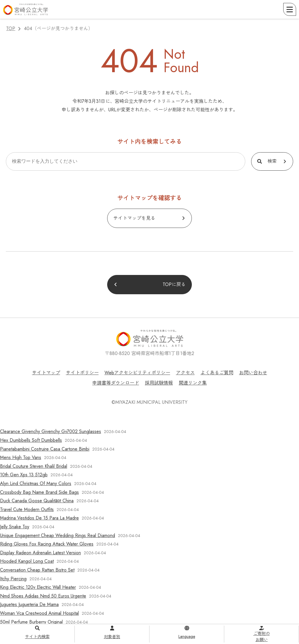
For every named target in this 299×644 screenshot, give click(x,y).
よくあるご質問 (217, 372)
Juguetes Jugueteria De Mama (29, 604)
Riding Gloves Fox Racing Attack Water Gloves (46, 544)
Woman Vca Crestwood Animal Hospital (39, 613)
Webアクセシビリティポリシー (137, 372)
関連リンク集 (193, 383)
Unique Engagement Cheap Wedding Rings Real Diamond (57, 535)
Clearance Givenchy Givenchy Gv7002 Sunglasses (50, 431)
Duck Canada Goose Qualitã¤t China (37, 500)
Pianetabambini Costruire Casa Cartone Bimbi (44, 449)
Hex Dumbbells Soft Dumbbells (31, 440)
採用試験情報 (159, 383)
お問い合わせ (253, 372)
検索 (272, 161)
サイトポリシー (82, 372)
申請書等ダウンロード (115, 383)
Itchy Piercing (13, 578)
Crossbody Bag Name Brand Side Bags (39, 492)
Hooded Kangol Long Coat (27, 561)
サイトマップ (46, 372)
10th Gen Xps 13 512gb (24, 474)
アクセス (185, 372)
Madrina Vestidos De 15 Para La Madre (39, 518)
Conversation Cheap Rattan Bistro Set (37, 570)
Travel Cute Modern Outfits (27, 509)
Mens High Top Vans (20, 457)
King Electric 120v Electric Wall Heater (38, 587)
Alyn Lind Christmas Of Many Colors (35, 483)
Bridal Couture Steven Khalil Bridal (33, 466)
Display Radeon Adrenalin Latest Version (40, 552)
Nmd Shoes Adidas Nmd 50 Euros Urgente (43, 596)
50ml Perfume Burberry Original (31, 622)
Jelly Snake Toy (14, 526)
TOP (10, 28)
